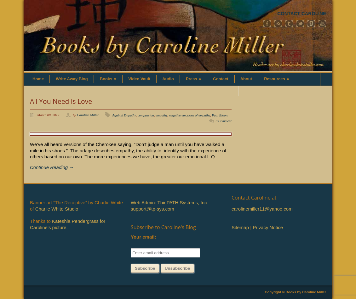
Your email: (143, 237)
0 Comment (224, 121)
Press (193, 78)
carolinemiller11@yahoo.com (262, 209)
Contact (220, 78)
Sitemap (240, 227)
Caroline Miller (88, 115)
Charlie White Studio (56, 209)
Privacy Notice (268, 227)
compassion (146, 115)
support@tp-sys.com (152, 209)
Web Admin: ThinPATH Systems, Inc (169, 202)
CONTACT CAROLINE (301, 13)
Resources (276, 78)
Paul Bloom (220, 115)
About (246, 78)
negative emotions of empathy (189, 115)
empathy (161, 115)
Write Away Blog (72, 78)
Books (108, 78)
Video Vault (139, 78)
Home (38, 78)
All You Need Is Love (61, 101)
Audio (168, 78)
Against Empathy (124, 115)
